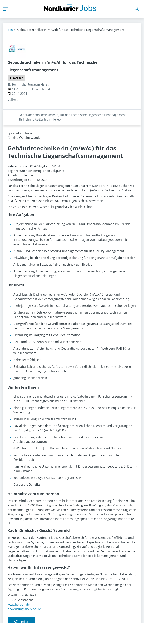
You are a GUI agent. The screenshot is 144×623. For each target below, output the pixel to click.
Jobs (10, 30)
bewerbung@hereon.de (24, 594)
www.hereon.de (19, 589)
